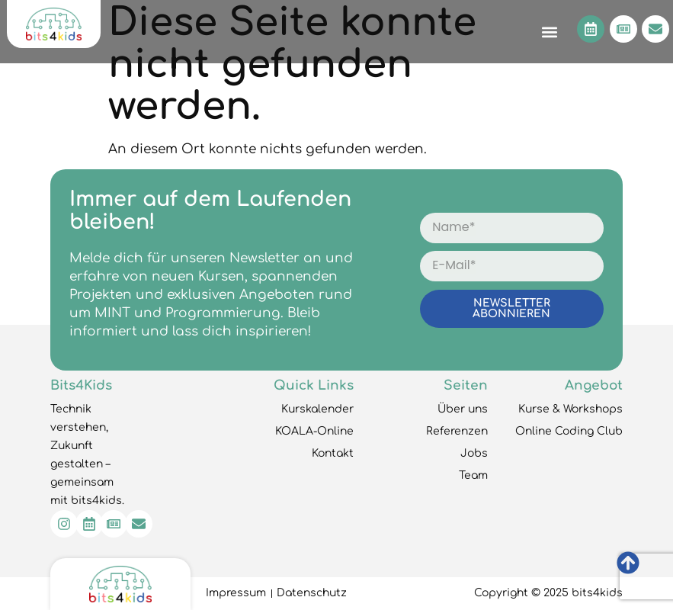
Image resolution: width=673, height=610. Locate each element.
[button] (549, 31)
